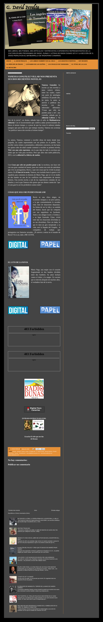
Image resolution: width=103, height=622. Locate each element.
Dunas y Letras (25, 451)
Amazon (14, 451)
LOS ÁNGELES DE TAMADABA (58, 64)
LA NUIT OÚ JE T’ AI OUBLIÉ (25, 576)
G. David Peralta (40, 451)
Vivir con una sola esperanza (19, 150)
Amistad (19, 451)
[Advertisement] (80, 109)
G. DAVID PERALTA (20, 61)
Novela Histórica (49, 451)
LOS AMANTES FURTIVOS (67, 61)
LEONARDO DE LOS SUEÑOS (35, 64)
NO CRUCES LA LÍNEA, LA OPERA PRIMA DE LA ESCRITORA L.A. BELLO (38, 518)
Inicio (35, 510)
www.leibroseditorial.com (46, 453)
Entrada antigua (55, 510)
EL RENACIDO (11, 67)
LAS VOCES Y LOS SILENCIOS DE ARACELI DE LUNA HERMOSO (36, 557)
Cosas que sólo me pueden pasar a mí (26, 165)
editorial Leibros (48, 118)
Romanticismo (22, 453)
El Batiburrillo (32, 451)
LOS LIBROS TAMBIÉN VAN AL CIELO (42, 61)
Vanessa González (49, 85)
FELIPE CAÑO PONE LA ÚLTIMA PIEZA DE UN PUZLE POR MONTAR (37, 567)
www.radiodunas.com (14, 454)
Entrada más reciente (14, 510)
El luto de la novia (22, 172)
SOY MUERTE (83, 61)
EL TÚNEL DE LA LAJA (79, 64)
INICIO (8, 61)
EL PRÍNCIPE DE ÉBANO (14, 64)
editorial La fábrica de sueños (28, 155)
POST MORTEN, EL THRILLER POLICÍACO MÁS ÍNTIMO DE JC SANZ (37, 596)
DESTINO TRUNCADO (24, 528)
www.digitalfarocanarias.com (33, 453)
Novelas (16, 453)
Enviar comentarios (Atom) (23, 513)
